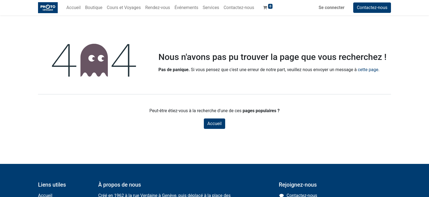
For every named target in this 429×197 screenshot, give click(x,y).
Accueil (214, 123)
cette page (368, 69)
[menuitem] (73, 7)
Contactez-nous (372, 7)
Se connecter (332, 7)
